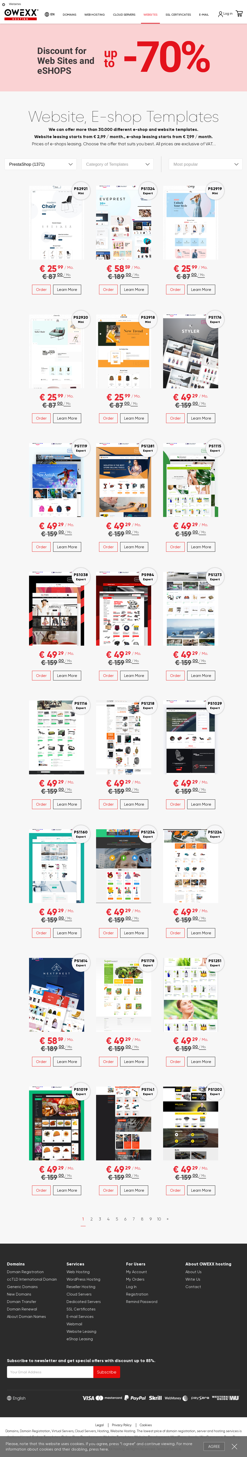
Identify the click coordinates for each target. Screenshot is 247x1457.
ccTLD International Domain (32, 1279)
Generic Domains (22, 1287)
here (104, 1449)
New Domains (19, 1294)
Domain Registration (25, 1272)
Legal (99, 1425)
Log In (131, 1287)
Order (41, 289)
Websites (150, 14)
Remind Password (141, 1301)
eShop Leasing (80, 1339)
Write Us (192, 1279)
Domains (69, 14)
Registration (137, 1294)
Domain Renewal (22, 1309)
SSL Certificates (178, 14)
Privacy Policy (122, 1425)
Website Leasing (81, 1331)
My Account (136, 1272)
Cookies (146, 1425)
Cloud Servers (124, 14)
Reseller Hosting (81, 1287)
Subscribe (106, 1372)
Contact (193, 1287)
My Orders (135, 1279)
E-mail (204, 14)
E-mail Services (80, 1316)
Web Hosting (94, 14)
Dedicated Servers (84, 1301)
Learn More (67, 289)
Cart (239, 13)
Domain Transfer (21, 1301)
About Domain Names (26, 1316)
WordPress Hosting (83, 1279)
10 (159, 1219)
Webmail (74, 1324)
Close (234, 1446)
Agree (214, 1446)
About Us (193, 1272)
